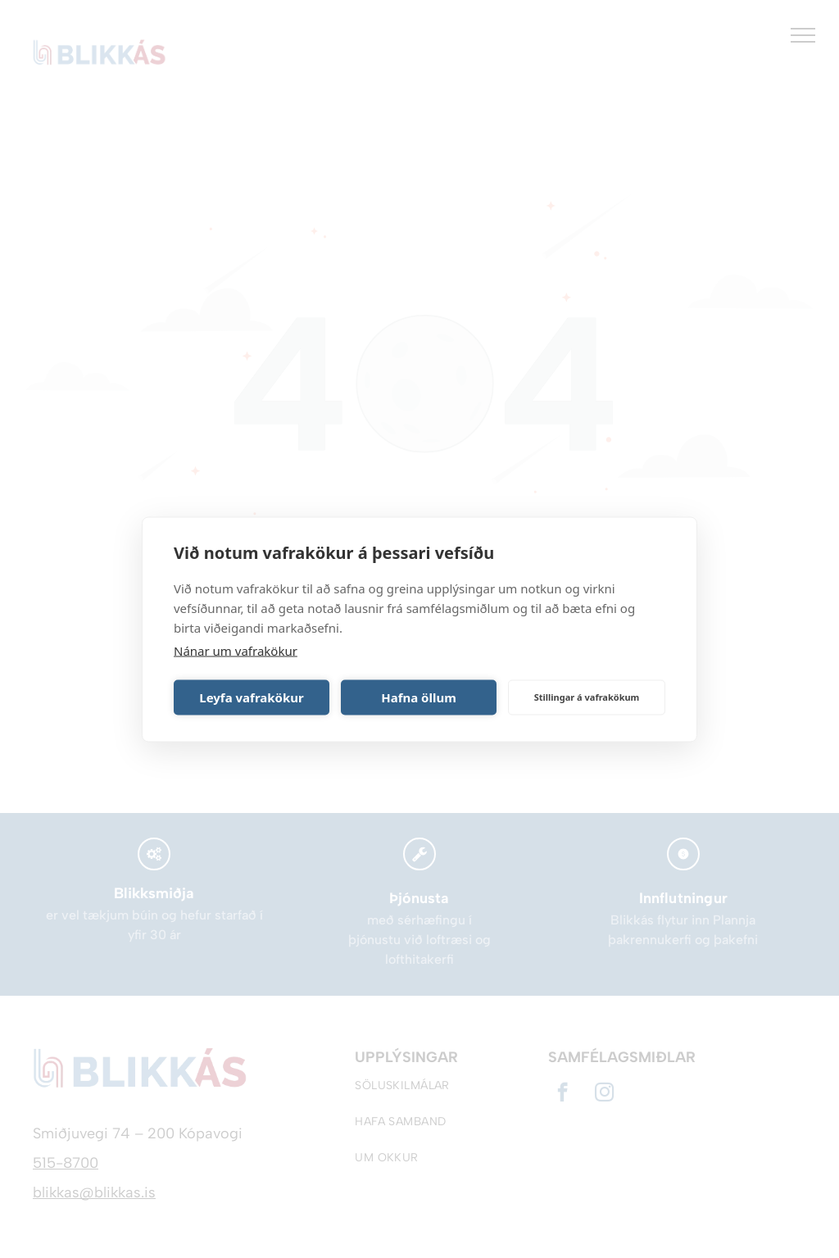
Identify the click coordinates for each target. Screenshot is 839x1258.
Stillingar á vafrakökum (587, 697)
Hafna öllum (418, 697)
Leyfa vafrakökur (251, 697)
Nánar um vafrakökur (235, 650)
